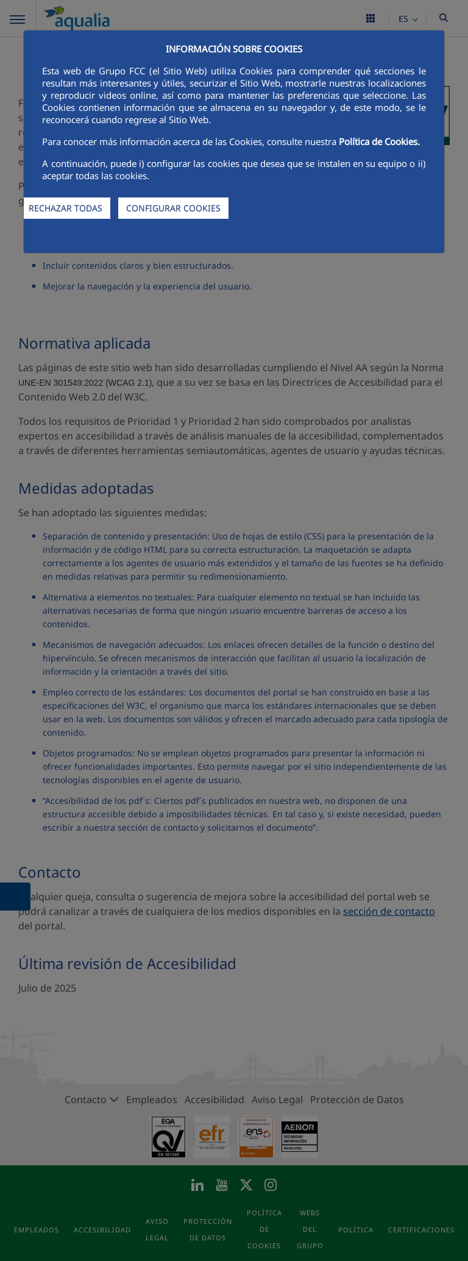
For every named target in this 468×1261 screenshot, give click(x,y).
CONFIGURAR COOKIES (173, 208)
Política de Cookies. (379, 141)
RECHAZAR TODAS (65, 208)
